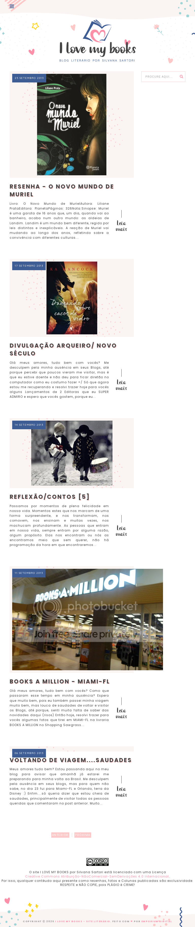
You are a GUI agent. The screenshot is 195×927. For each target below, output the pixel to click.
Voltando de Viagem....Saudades (71, 760)
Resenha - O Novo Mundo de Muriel (62, 190)
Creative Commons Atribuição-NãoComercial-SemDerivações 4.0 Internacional (97, 876)
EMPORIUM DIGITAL (156, 921)
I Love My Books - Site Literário (82, 921)
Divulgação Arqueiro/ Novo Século (63, 349)
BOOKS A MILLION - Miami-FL (60, 681)
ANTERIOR (60, 835)
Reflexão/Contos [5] (50, 497)
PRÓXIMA (82, 835)
